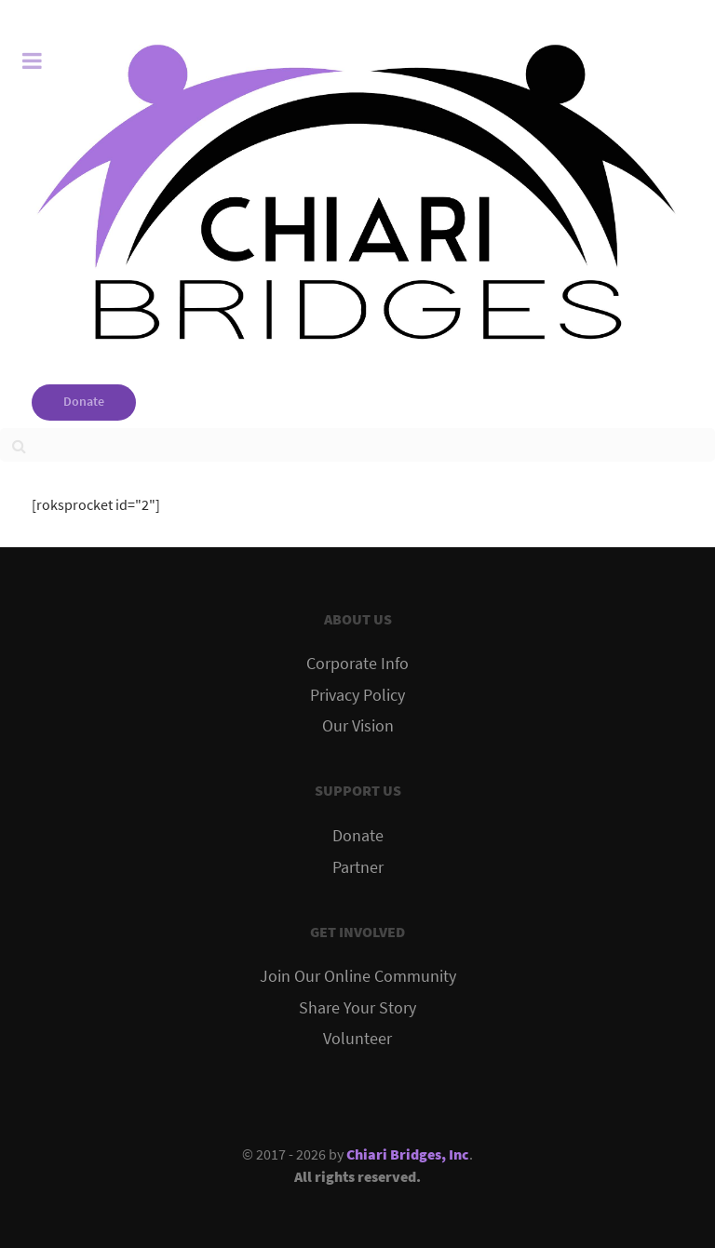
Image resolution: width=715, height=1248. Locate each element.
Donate (83, 401)
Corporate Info (357, 663)
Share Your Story (357, 1008)
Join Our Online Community (358, 976)
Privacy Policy (357, 695)
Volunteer (357, 1038)
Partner (358, 867)
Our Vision (358, 726)
